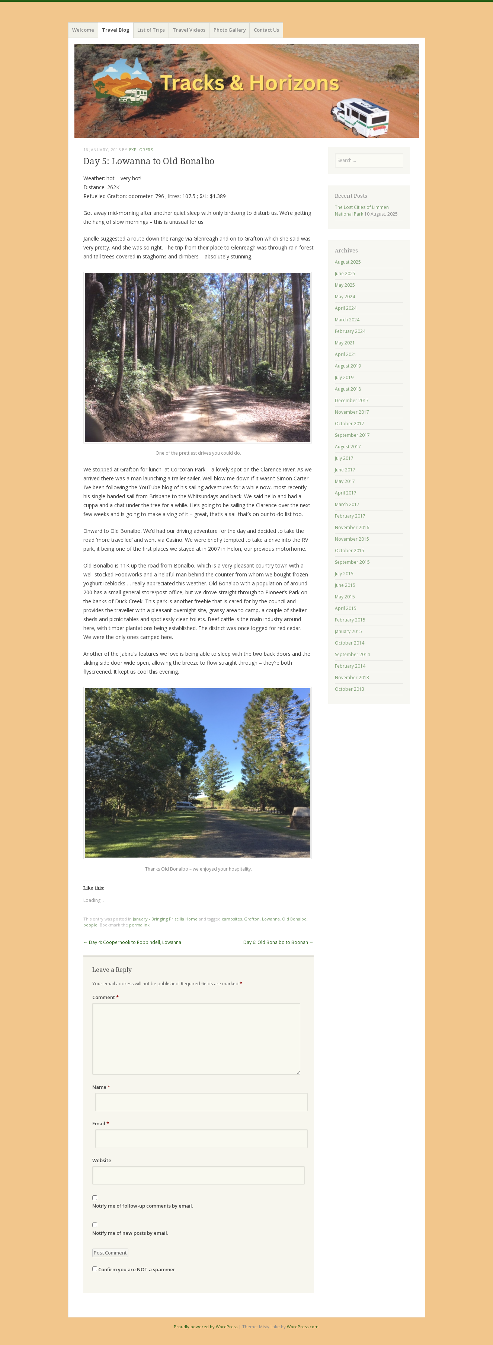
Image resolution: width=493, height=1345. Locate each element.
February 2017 (350, 516)
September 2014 (352, 654)
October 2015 (349, 550)
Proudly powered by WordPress (205, 1326)
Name (101, 1087)
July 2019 (344, 377)
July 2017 (344, 458)
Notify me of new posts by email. (130, 1233)
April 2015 (345, 608)
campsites (232, 919)
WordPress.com (302, 1326)
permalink (139, 925)
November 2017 (352, 412)
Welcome (83, 29)
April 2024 (345, 308)
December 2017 (352, 400)
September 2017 (352, 435)
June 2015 (345, 585)
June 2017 (345, 470)
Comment (105, 997)
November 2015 (352, 539)
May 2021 (345, 343)
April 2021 (345, 354)
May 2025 (345, 285)
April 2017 (345, 493)
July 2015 (344, 573)
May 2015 (345, 597)
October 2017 (349, 423)
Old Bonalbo (294, 919)
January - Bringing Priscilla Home (165, 919)
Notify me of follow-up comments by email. (142, 1205)
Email (100, 1123)
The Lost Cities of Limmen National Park (362, 210)
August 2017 (348, 446)
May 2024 (345, 296)
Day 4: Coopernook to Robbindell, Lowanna (132, 942)
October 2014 (349, 643)
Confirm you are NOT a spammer (133, 1269)
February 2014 (350, 666)
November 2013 (352, 677)
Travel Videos (189, 29)
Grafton (252, 919)
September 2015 (352, 562)
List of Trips (151, 29)
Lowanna (271, 919)
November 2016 (352, 527)
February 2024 (350, 331)
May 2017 (345, 481)
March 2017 (347, 504)
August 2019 (348, 366)
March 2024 (347, 320)
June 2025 (345, 273)
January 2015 (348, 631)
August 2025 (348, 262)
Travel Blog (115, 29)
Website (101, 1160)
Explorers (141, 149)
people (90, 925)
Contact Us (266, 29)
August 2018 (348, 389)
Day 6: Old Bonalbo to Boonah (278, 942)
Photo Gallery (230, 29)
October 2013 (349, 689)
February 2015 (350, 620)
